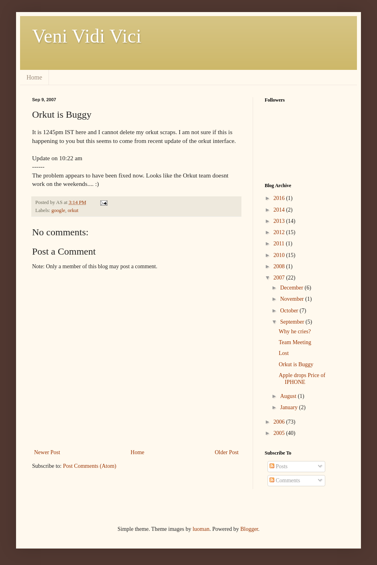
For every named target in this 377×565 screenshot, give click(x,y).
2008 (280, 266)
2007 (280, 278)
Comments (285, 480)
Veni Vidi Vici (86, 36)
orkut (73, 210)
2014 (280, 210)
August (289, 396)
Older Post (227, 452)
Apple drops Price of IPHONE (302, 378)
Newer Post (47, 452)
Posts (279, 466)
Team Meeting (295, 342)
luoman (201, 529)
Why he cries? (295, 331)
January (289, 407)
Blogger (249, 529)
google (58, 210)
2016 (280, 198)
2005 (280, 433)
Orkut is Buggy (296, 364)
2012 (280, 232)
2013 (280, 221)
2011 (280, 244)
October (290, 311)
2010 (280, 255)
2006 (280, 422)
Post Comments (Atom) (89, 466)
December (292, 288)
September (292, 322)
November (292, 299)
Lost (284, 353)
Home (34, 77)
